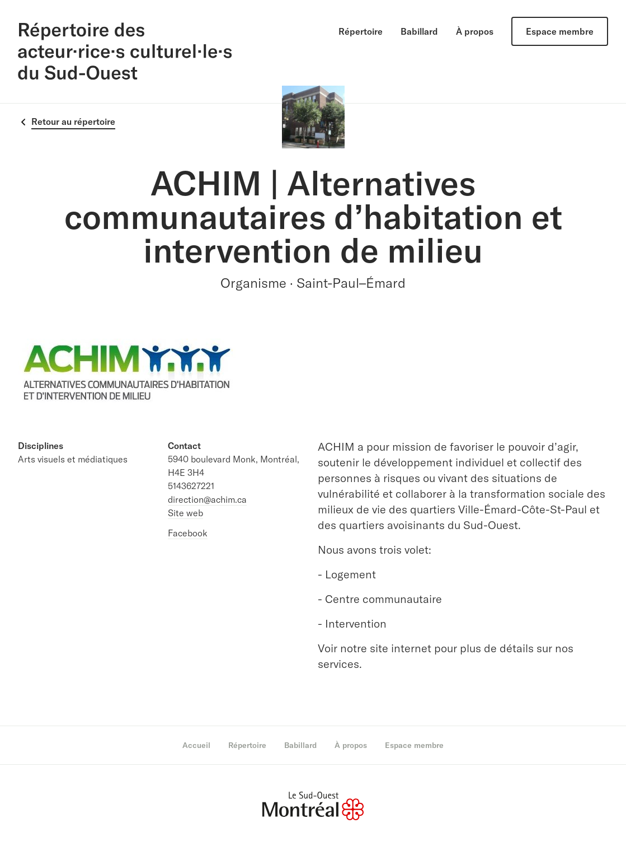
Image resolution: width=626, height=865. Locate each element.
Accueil (196, 745)
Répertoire (360, 31)
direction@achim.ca (207, 499)
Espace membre (560, 31)
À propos (474, 31)
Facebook (188, 533)
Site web (185, 512)
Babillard (419, 31)
